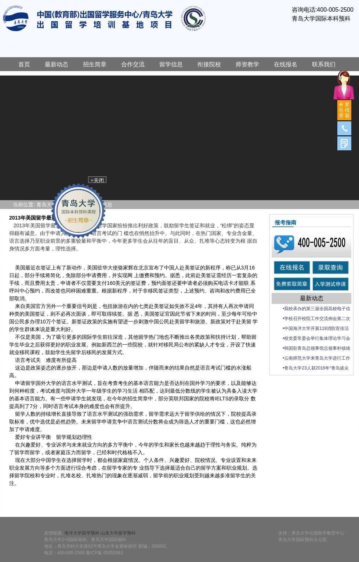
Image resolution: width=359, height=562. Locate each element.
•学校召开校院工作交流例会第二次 (316, 318)
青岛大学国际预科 (119, 18)
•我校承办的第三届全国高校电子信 (316, 308)
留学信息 (171, 64)
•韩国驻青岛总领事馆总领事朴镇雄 (316, 348)
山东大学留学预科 (118, 533)
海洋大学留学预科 (81, 533)
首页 (24, 64)
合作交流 (133, 64)
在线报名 (285, 64)
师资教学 (247, 64)
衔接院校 (209, 64)
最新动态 (56, 64)
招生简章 (94, 64)
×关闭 (98, 181)
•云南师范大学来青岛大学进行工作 (316, 358)
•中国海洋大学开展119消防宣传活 (316, 328)
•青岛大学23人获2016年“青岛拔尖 (316, 368)
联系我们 (324, 64)
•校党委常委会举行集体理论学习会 (316, 338)
